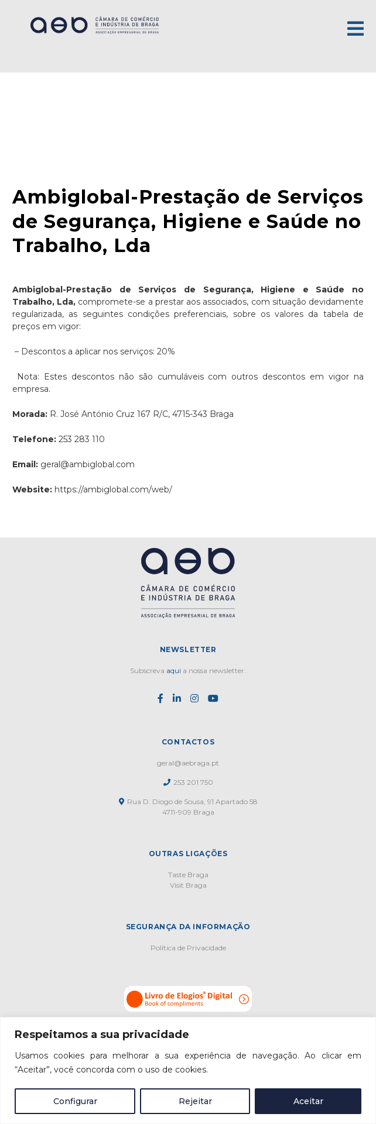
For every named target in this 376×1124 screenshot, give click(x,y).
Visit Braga (188, 885)
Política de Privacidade (188, 947)
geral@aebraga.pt (188, 762)
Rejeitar (195, 1101)
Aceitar (308, 1101)
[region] (188, 1070)
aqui (173, 670)
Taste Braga (188, 874)
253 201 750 (188, 782)
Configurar (75, 1101)
